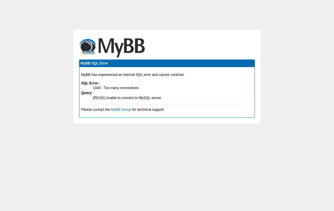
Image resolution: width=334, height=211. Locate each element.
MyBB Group (121, 110)
